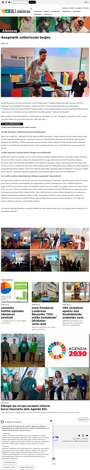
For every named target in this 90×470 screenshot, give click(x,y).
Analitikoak (6, 433)
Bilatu (32, 2)
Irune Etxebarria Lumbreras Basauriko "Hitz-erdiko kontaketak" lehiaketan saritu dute (44, 315)
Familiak (71, 8)
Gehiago (82, 419)
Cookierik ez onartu (9, 467)
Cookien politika (68, 441)
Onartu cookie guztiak (26, 467)
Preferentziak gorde (9, 462)
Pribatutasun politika (81, 441)
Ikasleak (64, 8)
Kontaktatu (76, 438)
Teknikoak (6, 446)
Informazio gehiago (25, 430)
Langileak (79, 8)
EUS (86, 2)
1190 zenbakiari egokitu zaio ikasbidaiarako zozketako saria (72, 312)
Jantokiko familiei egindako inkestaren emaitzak (12, 312)
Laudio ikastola (17, 8)
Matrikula (86, 8)
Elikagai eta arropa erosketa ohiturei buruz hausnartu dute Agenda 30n (25, 407)
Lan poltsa (48, 14)
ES (88, 2)
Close (51, 421)
